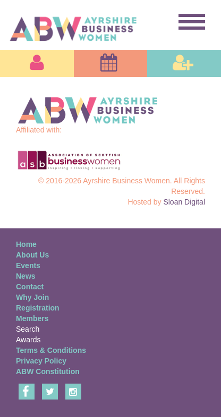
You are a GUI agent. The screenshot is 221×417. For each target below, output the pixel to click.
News (26, 276)
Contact (30, 286)
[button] (37, 63)
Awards (28, 339)
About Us (32, 255)
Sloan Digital (184, 202)
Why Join (32, 297)
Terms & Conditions (51, 350)
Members (32, 318)
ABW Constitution (48, 371)
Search (27, 329)
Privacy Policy (41, 361)
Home (26, 244)
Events (28, 265)
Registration (38, 308)
